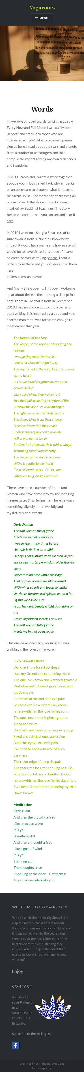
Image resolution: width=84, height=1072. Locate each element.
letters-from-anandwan (25, 276)
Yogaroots (42, 7)
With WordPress (30, 1063)
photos (52, 257)
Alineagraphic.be (42, 1068)
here (21, 146)
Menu (44, 18)
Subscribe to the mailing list (31, 1034)
